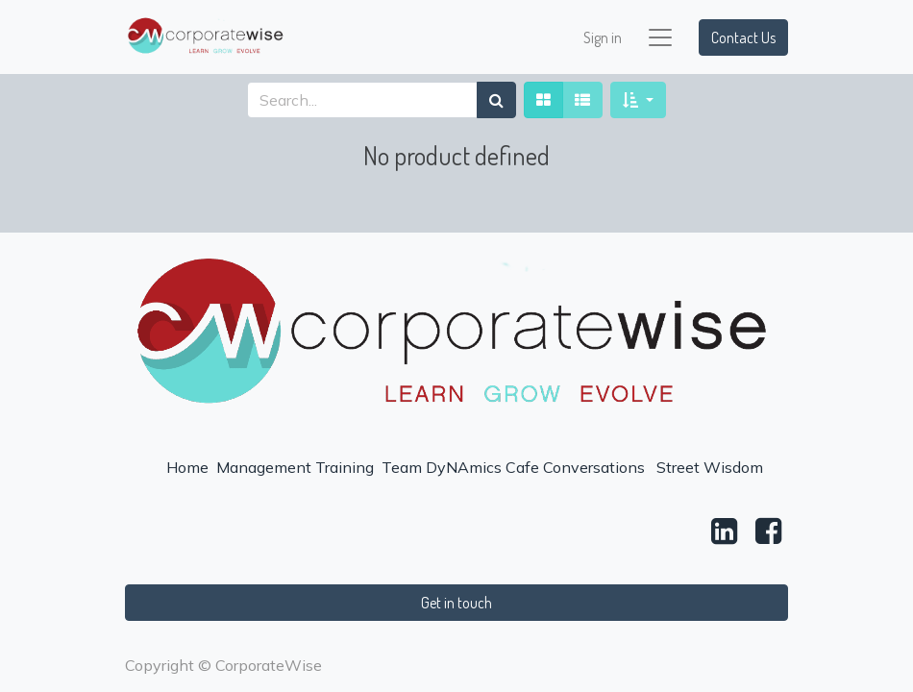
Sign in (602, 37)
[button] (637, 100)
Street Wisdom (709, 467)
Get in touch (456, 602)
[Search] (496, 100)
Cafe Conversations (575, 467)
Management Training (295, 467)
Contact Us (743, 37)
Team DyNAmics (442, 467)
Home (187, 467)
